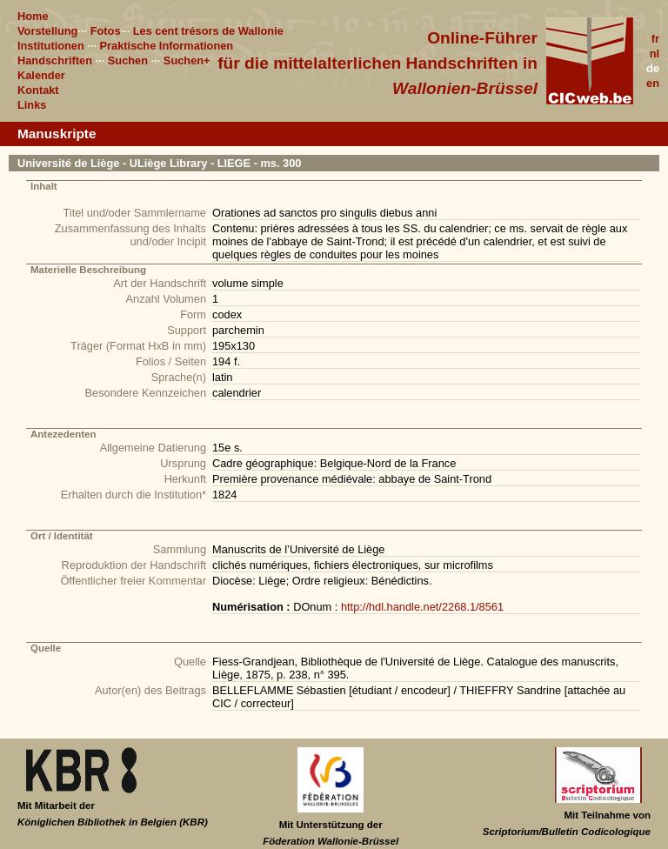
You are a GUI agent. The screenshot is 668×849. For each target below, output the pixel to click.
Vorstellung (47, 30)
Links (31, 104)
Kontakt (38, 90)
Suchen (128, 60)
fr (655, 38)
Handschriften (54, 60)
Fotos (105, 30)
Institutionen (50, 45)
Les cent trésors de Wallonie (208, 30)
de (652, 68)
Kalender (41, 75)
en (652, 83)
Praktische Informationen (167, 45)
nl (654, 53)
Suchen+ (187, 60)
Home (33, 16)
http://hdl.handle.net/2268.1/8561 (422, 606)
